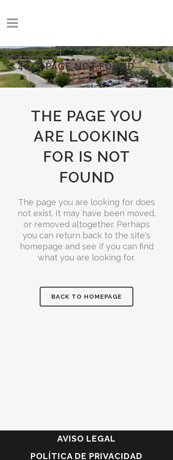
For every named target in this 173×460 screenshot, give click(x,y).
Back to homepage (86, 296)
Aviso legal (86, 438)
